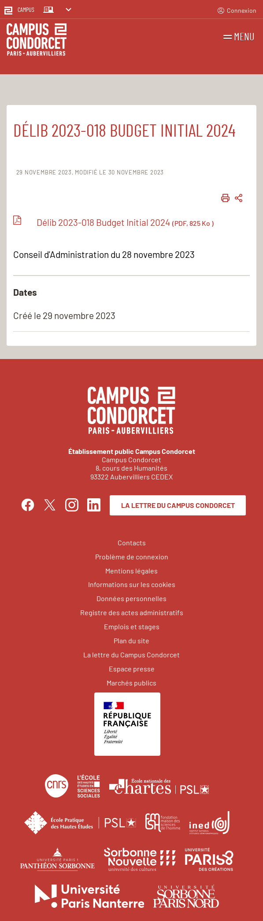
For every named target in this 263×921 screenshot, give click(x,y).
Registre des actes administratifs (131, 612)
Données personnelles (131, 598)
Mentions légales (131, 570)
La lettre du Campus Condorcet (178, 505)
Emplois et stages (131, 626)
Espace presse (132, 668)
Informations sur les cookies (131, 584)
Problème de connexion (131, 556)
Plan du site (131, 640)
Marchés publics (131, 682)
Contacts (132, 542)
